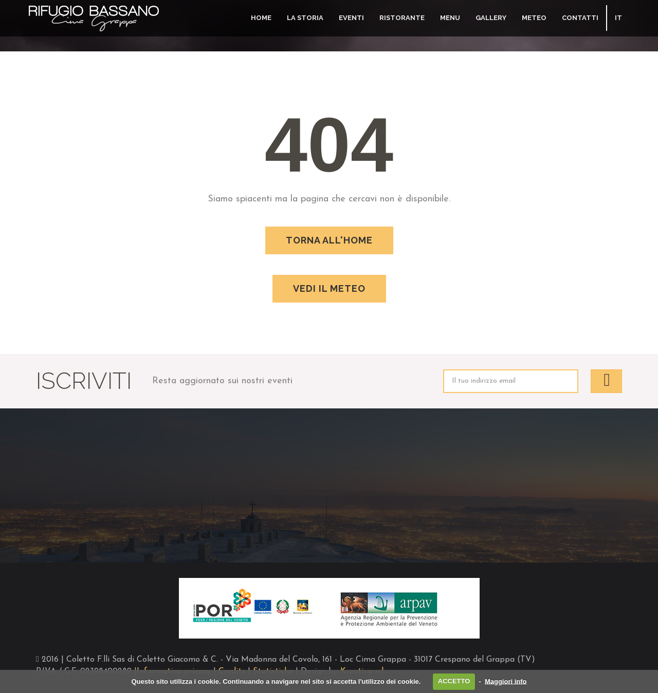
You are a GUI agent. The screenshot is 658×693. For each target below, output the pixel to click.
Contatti (580, 18)
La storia (305, 18)
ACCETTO (454, 681)
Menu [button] (450, 18)
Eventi (351, 18)
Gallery (491, 18)
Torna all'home (329, 240)
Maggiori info (506, 681)
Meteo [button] (534, 18)
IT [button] (618, 18)
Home (261, 18)
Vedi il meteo (329, 288)
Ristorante (402, 18)
